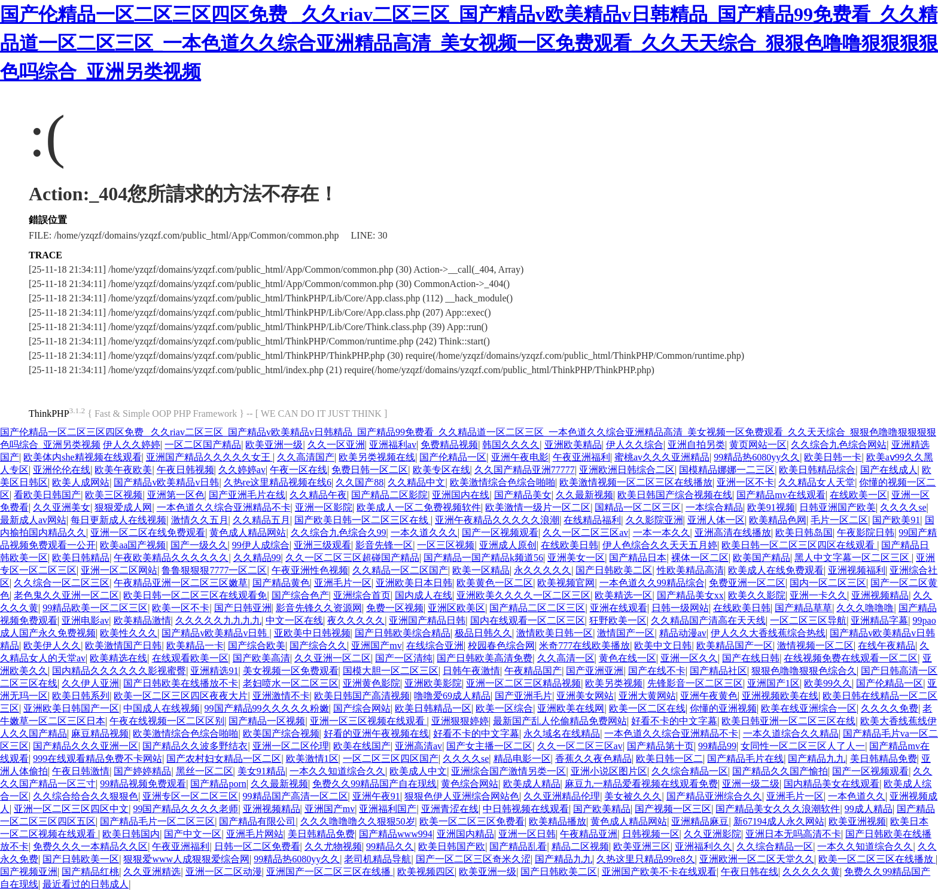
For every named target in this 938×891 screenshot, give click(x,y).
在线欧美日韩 (569, 545)
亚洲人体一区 (716, 520)
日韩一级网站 (680, 608)
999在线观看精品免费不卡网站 (97, 758)
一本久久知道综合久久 (337, 771)
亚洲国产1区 (773, 683)
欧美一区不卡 (180, 608)
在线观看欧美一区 (190, 658)
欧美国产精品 (761, 558)
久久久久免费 (889, 708)
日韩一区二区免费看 (257, 846)
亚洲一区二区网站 (119, 570)
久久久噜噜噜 (865, 608)
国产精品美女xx (690, 595)
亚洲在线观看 (618, 608)
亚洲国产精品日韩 (427, 620)
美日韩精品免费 (883, 758)
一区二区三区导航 (808, 620)
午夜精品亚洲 (588, 834)
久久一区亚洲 (336, 445)
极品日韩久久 (483, 633)
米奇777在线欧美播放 (584, 645)
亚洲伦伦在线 (61, 470)
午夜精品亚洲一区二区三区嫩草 (181, 583)
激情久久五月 (200, 520)
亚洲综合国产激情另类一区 (508, 771)
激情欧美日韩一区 (554, 633)
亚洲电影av (85, 620)
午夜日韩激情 (80, 771)
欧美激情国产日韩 (123, 645)
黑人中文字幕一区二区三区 (853, 558)
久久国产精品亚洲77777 (524, 470)
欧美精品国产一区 (734, 645)
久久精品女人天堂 (816, 482)
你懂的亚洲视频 (723, 708)
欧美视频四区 (426, 871)
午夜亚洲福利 (581, 457)
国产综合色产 (300, 595)
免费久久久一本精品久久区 (90, 846)
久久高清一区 (566, 658)
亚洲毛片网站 (255, 834)
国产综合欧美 (256, 645)
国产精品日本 (637, 558)
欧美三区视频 (113, 495)
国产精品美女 (523, 495)
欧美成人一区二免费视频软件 (419, 507)
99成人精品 (869, 809)
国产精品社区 (718, 671)
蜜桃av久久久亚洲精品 (661, 457)
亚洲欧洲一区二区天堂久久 (756, 859)
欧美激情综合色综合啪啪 (502, 482)
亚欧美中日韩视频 (312, 633)
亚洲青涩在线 (450, 809)
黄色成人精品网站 (247, 532)
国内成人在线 (423, 595)
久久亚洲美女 (61, 507)
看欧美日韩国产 (47, 495)
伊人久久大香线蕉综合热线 (768, 633)
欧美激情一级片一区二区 (537, 507)
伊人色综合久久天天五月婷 (659, 545)
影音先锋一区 (384, 545)
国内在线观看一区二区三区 (527, 620)
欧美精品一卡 (195, 645)
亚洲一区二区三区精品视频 (523, 683)
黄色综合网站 (469, 784)
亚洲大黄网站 (647, 696)
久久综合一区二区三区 (61, 583)
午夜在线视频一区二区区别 (166, 721)
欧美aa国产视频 (133, 545)
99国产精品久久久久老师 (185, 809)
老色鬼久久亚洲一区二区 (66, 595)
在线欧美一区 (858, 495)
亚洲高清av (418, 746)
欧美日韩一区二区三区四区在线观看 (799, 545)
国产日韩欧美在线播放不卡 (180, 683)
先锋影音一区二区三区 (695, 683)
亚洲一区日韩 (527, 834)
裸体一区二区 (700, 558)
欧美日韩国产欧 (451, 846)
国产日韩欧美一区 (80, 859)
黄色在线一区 (627, 658)
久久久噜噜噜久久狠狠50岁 (357, 821)
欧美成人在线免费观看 (776, 570)
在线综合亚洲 (435, 645)
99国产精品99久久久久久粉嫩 (267, 708)
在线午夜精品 (886, 645)
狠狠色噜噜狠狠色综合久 (804, 671)
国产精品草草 (803, 608)
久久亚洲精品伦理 (561, 796)
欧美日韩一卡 (832, 457)
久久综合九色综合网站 (839, 445)
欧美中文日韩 (663, 645)
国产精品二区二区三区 (537, 608)
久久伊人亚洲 (90, 683)
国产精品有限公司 (257, 821)
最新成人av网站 (33, 520)
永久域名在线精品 (561, 733)
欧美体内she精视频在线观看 (82, 457)
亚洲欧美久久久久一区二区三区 (523, 595)
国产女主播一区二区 (489, 746)
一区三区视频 (445, 545)
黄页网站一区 (758, 445)
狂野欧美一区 (618, 620)
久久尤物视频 (333, 846)
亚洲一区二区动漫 (223, 871)
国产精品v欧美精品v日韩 (166, 482)
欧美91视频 (771, 507)
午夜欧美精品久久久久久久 (171, 558)
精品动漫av (682, 633)
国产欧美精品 (602, 809)
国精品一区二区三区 (638, 507)
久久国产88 (359, 482)
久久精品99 (257, 558)
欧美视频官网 (566, 583)
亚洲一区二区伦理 (290, 746)
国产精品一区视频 (267, 721)
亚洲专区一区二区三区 (190, 796)
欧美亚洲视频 (857, 821)
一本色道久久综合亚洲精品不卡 (224, 507)
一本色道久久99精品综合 (652, 583)
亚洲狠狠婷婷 (460, 721)
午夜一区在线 (298, 470)
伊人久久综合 (634, 445)
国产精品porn (218, 784)
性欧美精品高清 (690, 570)
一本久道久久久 (424, 532)
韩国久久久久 (511, 445)
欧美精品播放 (557, 821)
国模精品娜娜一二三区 (727, 470)
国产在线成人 (889, 470)
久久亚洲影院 (712, 834)
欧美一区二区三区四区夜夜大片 (181, 696)
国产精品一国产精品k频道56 (483, 558)
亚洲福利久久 (703, 846)
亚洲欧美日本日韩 (414, 583)
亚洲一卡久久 (818, 595)
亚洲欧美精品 (573, 445)
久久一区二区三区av (585, 532)
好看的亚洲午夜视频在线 (376, 733)
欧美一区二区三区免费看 (472, 821)
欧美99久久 (828, 683)
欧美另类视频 (613, 683)
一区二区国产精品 (203, 445)
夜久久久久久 (356, 620)
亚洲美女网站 (585, 696)
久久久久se (903, 507)
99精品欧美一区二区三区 (95, 608)
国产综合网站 (362, 708)
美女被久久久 (633, 796)
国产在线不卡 (657, 671)
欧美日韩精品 (80, 558)
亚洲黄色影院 (371, 683)
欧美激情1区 (312, 758)
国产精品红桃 (90, 871)
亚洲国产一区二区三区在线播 (329, 871)
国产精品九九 (816, 758)
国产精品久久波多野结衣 (195, 746)
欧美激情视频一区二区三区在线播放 (635, 482)
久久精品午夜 (318, 495)
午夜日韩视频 (185, 470)
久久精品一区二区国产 (400, 570)
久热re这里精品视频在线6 (277, 482)
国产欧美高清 (261, 658)
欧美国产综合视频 (281, 733)
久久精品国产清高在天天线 (708, 620)
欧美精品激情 (142, 620)
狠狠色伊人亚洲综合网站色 (461, 796)
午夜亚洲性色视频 (310, 570)
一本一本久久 (661, 532)
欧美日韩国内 (131, 834)
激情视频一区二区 (815, 645)
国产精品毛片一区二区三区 (157, 821)
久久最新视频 (584, 495)
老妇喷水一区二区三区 (291, 683)
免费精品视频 (449, 445)
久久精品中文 (416, 482)
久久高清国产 (305, 457)
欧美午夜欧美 (123, 470)
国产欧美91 (896, 520)
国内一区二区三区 (828, 583)
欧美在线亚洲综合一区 (809, 708)
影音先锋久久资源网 (319, 608)
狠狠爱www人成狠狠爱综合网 (186, 859)
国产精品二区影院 (389, 495)
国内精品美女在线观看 (831, 784)
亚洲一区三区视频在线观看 (368, 721)
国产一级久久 (199, 545)
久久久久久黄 (811, 871)
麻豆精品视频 (100, 733)
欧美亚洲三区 (642, 846)
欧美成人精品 (532, 784)
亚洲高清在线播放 (733, 532)
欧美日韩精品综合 (817, 470)
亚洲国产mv (376, 645)
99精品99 (717, 746)
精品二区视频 (580, 846)
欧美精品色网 (777, 520)
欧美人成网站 (80, 482)
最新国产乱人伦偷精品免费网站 (560, 721)
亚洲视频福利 (856, 570)
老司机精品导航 (377, 859)
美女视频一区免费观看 (291, 671)
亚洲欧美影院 (433, 683)
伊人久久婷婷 (131, 445)
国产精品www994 (396, 834)
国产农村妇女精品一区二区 (223, 758)
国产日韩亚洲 (243, 608)
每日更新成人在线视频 (118, 520)
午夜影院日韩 (865, 532)
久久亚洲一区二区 (332, 658)
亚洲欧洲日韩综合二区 (627, 470)
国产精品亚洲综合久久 (714, 796)
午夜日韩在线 (749, 871)
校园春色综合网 (501, 645)
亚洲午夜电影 (520, 457)
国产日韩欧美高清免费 (484, 658)
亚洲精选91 (214, 671)
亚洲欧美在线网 (570, 708)
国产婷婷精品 (142, 771)
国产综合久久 (318, 645)
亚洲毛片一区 (342, 583)
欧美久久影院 (756, 595)
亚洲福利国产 (387, 809)
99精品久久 (390, 846)
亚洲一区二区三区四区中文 (71, 809)
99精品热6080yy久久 (757, 457)
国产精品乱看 (518, 846)
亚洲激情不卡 (281, 696)
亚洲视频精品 (880, 595)
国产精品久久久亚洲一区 (85, 746)
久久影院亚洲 (654, 520)
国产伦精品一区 (452, 457)
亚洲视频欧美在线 (780, 696)
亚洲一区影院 (323, 507)
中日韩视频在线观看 (526, 809)
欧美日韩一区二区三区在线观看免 (195, 595)
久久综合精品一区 (689, 771)
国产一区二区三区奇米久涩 (473, 859)
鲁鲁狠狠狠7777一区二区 (214, 570)
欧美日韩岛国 (804, 532)
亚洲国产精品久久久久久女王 (209, 457)
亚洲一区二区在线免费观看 (147, 532)
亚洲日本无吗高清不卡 (793, 834)
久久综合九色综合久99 (338, 532)
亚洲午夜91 (376, 796)
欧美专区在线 (441, 470)
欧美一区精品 (481, 570)
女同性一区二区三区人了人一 (803, 746)
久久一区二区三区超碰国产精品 (352, 558)
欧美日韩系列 (80, 696)
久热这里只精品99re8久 (645, 859)
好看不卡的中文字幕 (674, 721)
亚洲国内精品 (465, 834)
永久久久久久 (542, 570)
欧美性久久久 (128, 633)
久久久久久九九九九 (218, 620)
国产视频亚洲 (28, 871)
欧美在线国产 (362, 746)
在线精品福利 (592, 520)
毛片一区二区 (839, 520)
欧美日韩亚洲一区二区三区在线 (788, 721)
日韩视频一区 (651, 834)
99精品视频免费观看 (143, 784)
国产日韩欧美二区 (613, 570)
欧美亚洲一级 (274, 445)
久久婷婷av (242, 470)
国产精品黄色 (281, 583)
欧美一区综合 (504, 708)
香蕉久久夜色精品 (593, 758)
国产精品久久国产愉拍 (780, 771)
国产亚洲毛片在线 (247, 495)
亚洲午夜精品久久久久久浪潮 (497, 520)
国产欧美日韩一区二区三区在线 (362, 520)
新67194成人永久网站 (778, 821)
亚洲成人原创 (508, 545)
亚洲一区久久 (689, 658)
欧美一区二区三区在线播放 (877, 859)
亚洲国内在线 (460, 495)
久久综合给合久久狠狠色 (85, 796)
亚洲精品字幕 (879, 620)
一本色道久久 (856, 796)
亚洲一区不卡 (745, 482)
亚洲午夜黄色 (709, 696)
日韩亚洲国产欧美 (837, 507)
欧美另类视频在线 (377, 457)
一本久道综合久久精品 (791, 733)
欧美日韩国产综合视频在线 (674, 495)
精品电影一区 (522, 758)
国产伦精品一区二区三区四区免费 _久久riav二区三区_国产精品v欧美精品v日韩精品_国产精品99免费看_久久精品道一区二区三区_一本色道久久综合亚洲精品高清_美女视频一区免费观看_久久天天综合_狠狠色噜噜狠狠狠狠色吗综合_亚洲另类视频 (469, 43)
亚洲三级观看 (322, 545)
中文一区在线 (294, 620)
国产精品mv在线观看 (780, 495)
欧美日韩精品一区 (433, 708)
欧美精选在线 (118, 658)
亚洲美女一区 (576, 558)
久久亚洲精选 (152, 871)
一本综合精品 (714, 507)
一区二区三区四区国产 (390, 758)
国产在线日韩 (750, 658)
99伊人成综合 (261, 545)
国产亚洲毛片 (523, 696)
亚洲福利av (392, 445)
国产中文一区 (192, 834)
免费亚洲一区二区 (747, 583)
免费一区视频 (395, 608)
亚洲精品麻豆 (700, 821)
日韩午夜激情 (471, 671)
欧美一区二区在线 (647, 708)
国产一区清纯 (404, 658)
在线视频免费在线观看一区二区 (851, 658)
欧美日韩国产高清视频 (362, 696)
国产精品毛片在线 (745, 758)
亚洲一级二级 (750, 784)
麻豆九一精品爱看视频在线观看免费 (641, 784)
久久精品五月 (261, 520)
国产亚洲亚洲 (594, 671)
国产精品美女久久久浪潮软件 (777, 809)
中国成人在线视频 (161, 708)
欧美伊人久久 (52, 645)
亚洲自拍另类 (696, 445)
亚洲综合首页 (362, 595)
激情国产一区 (625, 633)
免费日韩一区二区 (369, 470)
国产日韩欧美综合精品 (402, 633)
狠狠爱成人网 (123, 507)
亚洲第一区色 (176, 495)
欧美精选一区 (623, 595)
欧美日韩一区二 (669, 758)
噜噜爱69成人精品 (452, 696)
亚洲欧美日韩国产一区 (71, 708)
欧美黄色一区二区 (494, 583)
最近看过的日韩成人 (85, 884)
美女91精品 (261, 771)
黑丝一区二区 (204, 771)
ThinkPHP (49, 413)
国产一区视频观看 (500, 532)
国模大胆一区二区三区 (390, 671)
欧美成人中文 (418, 771)
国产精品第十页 (660, 746)
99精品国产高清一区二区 (295, 796)
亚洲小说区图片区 (609, 771)
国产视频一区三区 (673, 809)
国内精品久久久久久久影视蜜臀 (119, 671)
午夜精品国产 (533, 671)
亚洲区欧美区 (456, 608)
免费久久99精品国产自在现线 (374, 784)
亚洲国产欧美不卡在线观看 (659, 871)
